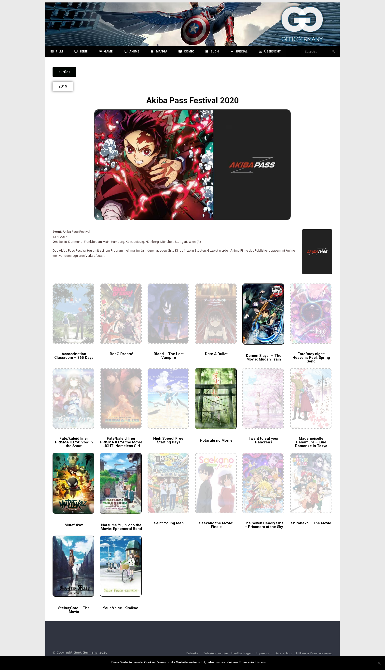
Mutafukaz (74, 525)
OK (271, 662)
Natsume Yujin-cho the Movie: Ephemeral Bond (121, 527)
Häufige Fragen (241, 653)
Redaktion (192, 653)
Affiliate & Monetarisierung (313, 653)
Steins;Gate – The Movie (74, 610)
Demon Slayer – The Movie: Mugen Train (263, 357)
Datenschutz (283, 653)
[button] (64, 72)
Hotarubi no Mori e (216, 440)
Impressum (263, 653)
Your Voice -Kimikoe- (121, 608)
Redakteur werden (215, 653)
